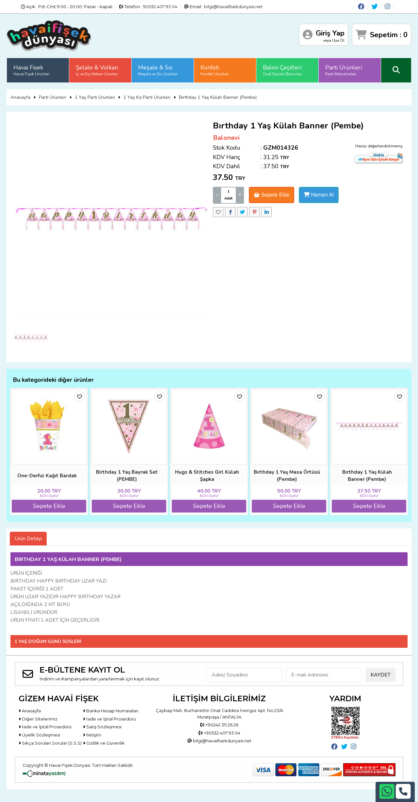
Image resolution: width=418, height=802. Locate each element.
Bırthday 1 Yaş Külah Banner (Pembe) (218, 97)
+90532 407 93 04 (219, 732)
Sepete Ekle (271, 195)
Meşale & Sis (158, 70)
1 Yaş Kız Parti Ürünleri (146, 97)
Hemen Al (319, 195)
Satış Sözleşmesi (102, 726)
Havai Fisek (31, 70)
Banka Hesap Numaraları (110, 710)
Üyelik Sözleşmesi (39, 734)
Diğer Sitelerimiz (38, 718)
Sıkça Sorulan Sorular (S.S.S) (50, 743)
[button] (410, 401)
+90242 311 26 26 (219, 724)
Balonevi (226, 137)
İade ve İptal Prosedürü (109, 718)
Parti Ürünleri (343, 70)
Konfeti (215, 70)
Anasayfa (20, 97)
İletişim (92, 734)
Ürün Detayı (28, 538)
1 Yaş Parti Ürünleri (95, 97)
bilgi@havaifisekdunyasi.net (233, 6)
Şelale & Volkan (97, 70)
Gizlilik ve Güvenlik (104, 743)
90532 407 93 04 (160, 6)
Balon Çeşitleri (282, 70)
